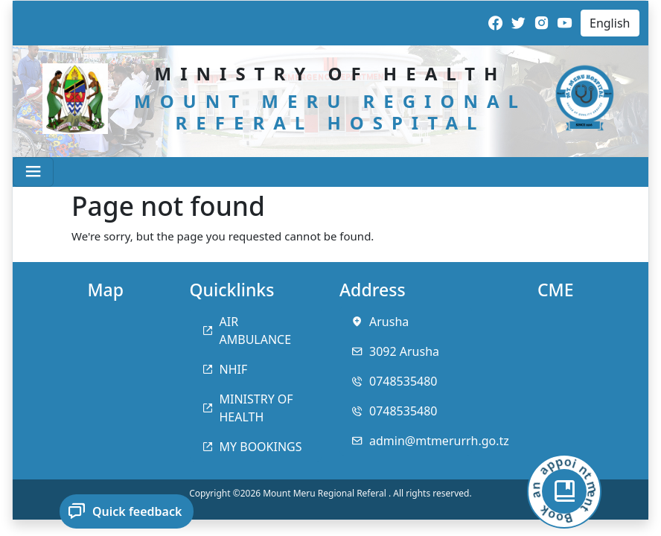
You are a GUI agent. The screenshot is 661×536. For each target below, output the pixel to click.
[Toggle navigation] (33, 172)
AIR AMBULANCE (256, 330)
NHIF (234, 369)
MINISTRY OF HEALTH (256, 408)
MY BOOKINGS (261, 446)
